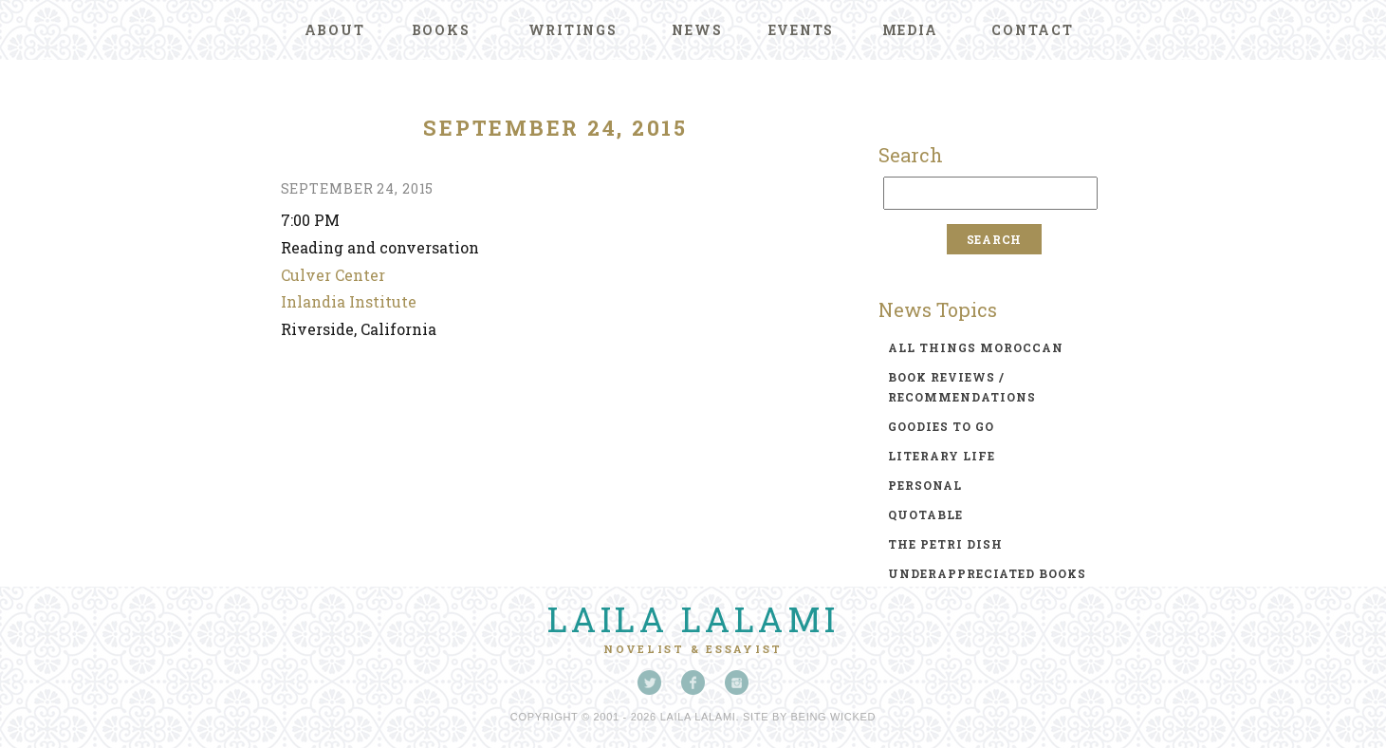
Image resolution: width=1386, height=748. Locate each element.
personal (925, 485)
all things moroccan (975, 347)
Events (801, 30)
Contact (1032, 30)
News (697, 30)
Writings (573, 30)
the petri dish (945, 544)
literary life (941, 455)
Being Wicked (834, 716)
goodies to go (941, 426)
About (335, 30)
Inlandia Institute (348, 301)
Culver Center (333, 275)
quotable (925, 514)
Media (910, 30)
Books (441, 30)
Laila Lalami (693, 619)
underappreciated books (987, 573)
